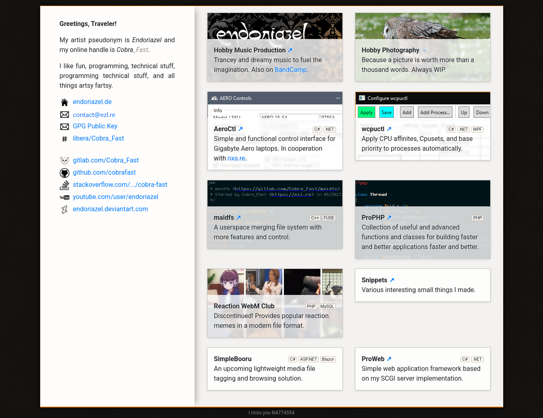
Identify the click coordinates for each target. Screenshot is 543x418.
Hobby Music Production (253, 50)
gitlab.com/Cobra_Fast (99, 160)
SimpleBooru (275, 359)
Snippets (378, 280)
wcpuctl (423, 129)
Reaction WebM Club (275, 306)
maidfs (275, 218)
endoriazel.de (86, 102)
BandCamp (291, 70)
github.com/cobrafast (98, 173)
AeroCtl (275, 129)
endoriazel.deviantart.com (104, 209)
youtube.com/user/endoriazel (109, 197)
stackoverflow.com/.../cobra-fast (114, 185)
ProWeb (423, 359)
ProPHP (423, 218)
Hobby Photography (395, 50)
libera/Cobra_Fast (92, 138)
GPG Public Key (89, 126)
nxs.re (236, 158)
